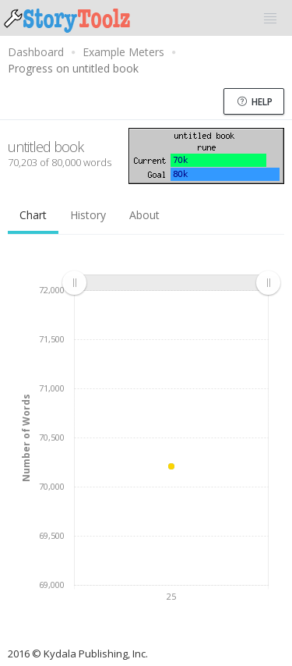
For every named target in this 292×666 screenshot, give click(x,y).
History (88, 214)
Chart (33, 214)
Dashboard (36, 51)
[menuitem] (171, 282)
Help (255, 101)
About (144, 214)
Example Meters (123, 51)
